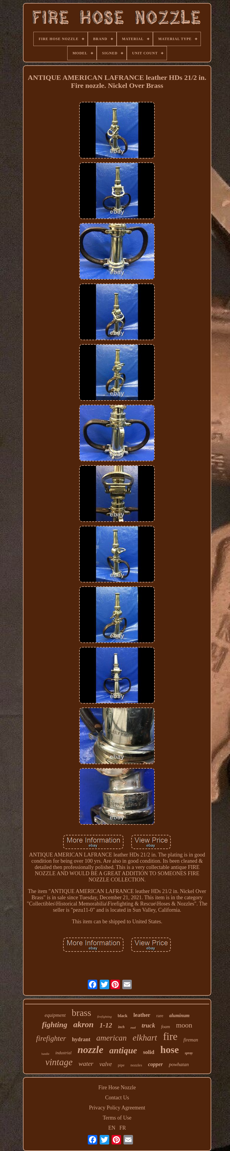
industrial (63, 1053)
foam (165, 1026)
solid (148, 1052)
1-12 (106, 1025)
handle (45, 1053)
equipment (55, 1015)
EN (111, 1128)
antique (123, 1050)
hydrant (81, 1039)
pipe (121, 1065)
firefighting (104, 1016)
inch (121, 1027)
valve (105, 1064)
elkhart (145, 1037)
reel (133, 1027)
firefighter (51, 1038)
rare (159, 1015)
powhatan (179, 1064)
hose (169, 1049)
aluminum (179, 1015)
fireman (190, 1039)
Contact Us (117, 1098)
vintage (59, 1062)
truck (148, 1025)
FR (122, 1128)
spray (189, 1053)
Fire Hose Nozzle (117, 1087)
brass (81, 1012)
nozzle (90, 1049)
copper (155, 1064)
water (86, 1063)
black (123, 1016)
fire (170, 1036)
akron (83, 1024)
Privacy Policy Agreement (117, 1108)
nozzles (136, 1065)
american (111, 1037)
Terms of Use (117, 1118)
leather (141, 1015)
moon (184, 1025)
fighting (54, 1024)
